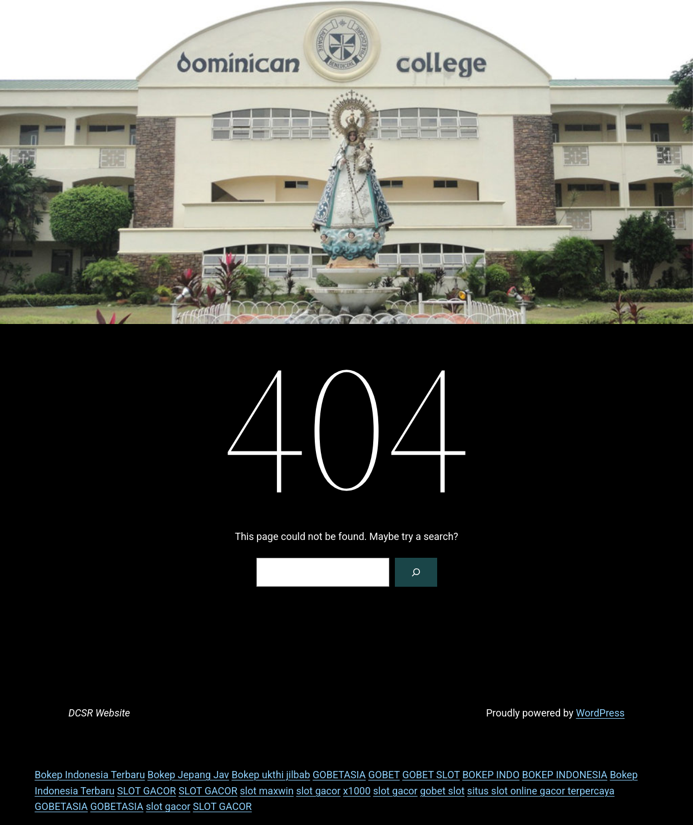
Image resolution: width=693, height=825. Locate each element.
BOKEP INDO (490, 774)
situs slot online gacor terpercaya (541, 791)
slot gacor (318, 791)
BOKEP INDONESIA (564, 774)
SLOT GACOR (146, 791)
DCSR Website (99, 713)
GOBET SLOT (430, 774)
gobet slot (442, 791)
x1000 (356, 791)
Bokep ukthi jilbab (270, 774)
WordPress (600, 713)
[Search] (416, 572)
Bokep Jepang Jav (188, 774)
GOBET (384, 774)
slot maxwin (267, 791)
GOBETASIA (339, 774)
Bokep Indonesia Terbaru (89, 774)
